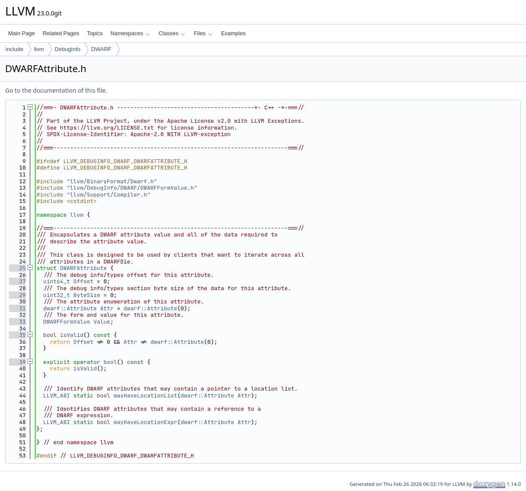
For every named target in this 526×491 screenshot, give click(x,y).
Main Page (21, 33)
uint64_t (56, 281)
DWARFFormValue (66, 321)
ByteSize (86, 295)
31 (17, 308)
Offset (83, 281)
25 (17, 268)
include (14, 49)
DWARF (101, 49)
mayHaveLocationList (145, 395)
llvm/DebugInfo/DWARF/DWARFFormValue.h (132, 187)
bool (110, 362)
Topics (95, 33)
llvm (39, 49)
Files (203, 33)
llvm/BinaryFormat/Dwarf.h (112, 181)
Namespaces (129, 33)
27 (17, 281)
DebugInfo (67, 49)
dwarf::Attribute (70, 308)
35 (17, 335)
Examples (233, 33)
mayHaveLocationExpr (145, 422)
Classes (171, 33)
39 (17, 362)
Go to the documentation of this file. (56, 90)
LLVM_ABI (56, 395)
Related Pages (61, 33)
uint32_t (56, 295)
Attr (106, 308)
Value (102, 321)
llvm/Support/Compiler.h (108, 194)
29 (17, 295)
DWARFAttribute (83, 268)
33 (17, 321)
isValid (72, 335)
